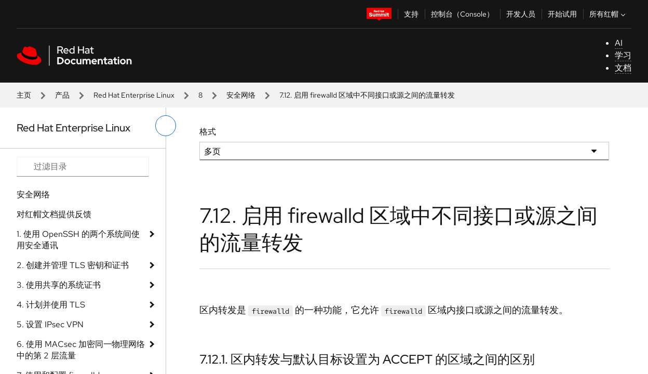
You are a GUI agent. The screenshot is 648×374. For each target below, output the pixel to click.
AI (619, 42)
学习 (623, 55)
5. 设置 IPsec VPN (50, 324)
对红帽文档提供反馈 (54, 214)
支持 (411, 14)
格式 (207, 131)
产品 (62, 95)
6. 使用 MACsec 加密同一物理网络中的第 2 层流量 (81, 350)
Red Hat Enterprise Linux (133, 95)
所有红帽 (608, 14)
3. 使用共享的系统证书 (59, 284)
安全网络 (240, 95)
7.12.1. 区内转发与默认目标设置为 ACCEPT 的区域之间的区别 (367, 359)
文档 (623, 67)
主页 (24, 95)
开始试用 (562, 14)
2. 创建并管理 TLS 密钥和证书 (73, 265)
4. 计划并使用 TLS (51, 304)
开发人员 (520, 14)
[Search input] (83, 167)
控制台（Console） (462, 14)
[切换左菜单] (165, 125)
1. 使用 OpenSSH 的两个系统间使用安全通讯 (78, 240)
